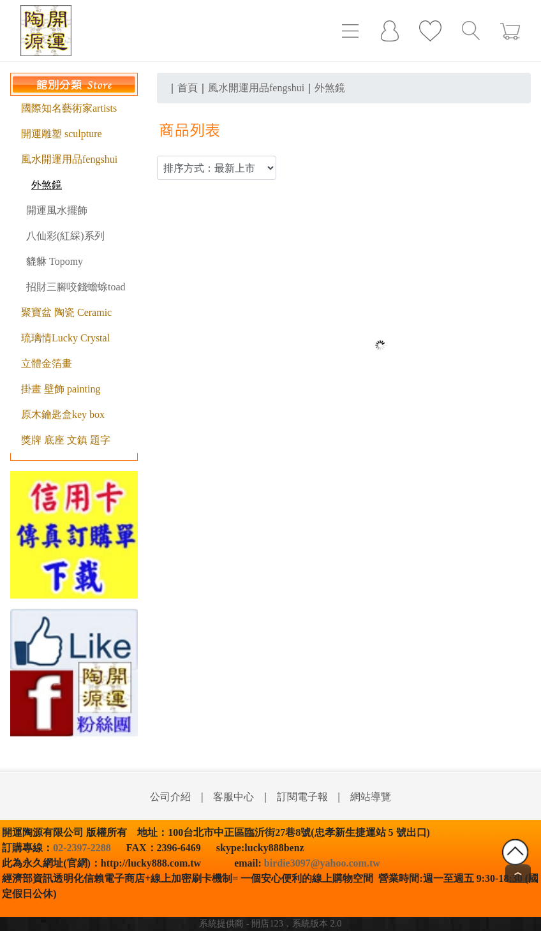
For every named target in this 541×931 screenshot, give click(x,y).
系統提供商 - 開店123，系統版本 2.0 (270, 923)
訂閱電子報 (302, 796)
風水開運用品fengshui (69, 159)
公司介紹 (170, 796)
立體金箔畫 (46, 363)
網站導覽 (370, 796)
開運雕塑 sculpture (61, 133)
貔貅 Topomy (54, 261)
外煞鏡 (46, 184)
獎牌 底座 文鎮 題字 (65, 440)
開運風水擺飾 (56, 210)
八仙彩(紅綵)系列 (65, 235)
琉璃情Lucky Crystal (65, 337)
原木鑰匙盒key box (63, 414)
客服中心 (233, 796)
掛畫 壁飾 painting (60, 389)
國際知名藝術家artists (69, 108)
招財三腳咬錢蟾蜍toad (76, 286)
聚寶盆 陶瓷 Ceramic (66, 312)
